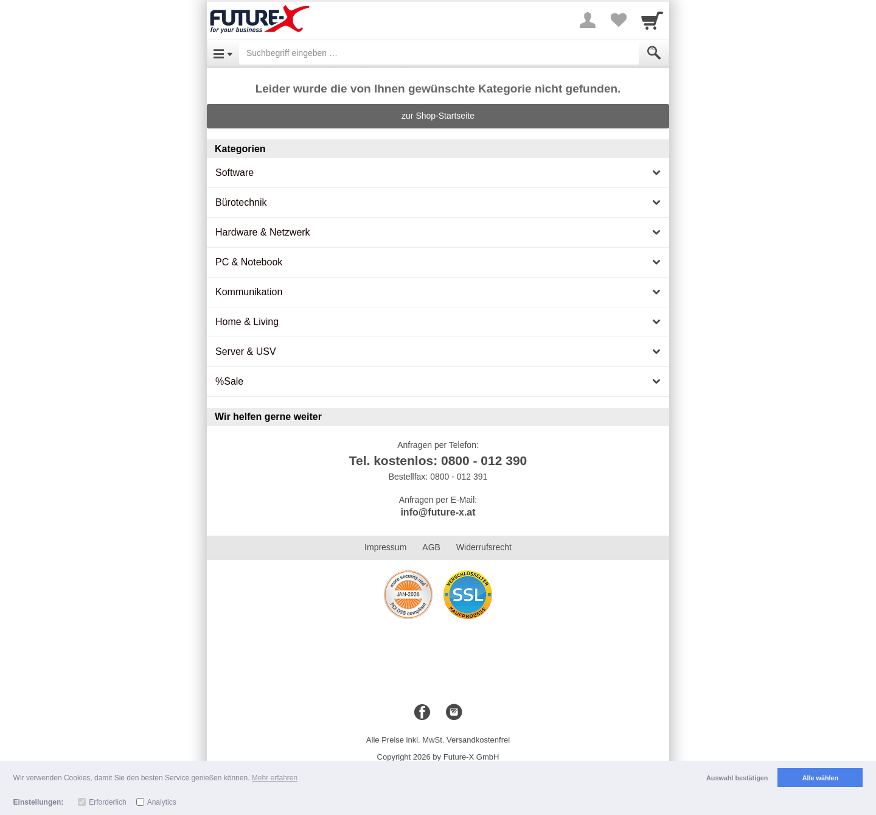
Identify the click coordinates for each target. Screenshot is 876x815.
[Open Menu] (223, 53)
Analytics (161, 802)
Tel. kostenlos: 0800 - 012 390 (438, 460)
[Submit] (654, 53)
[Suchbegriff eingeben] (439, 53)
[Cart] (652, 20)
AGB (431, 547)
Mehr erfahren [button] (274, 778)
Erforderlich (107, 802)
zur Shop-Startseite (437, 116)
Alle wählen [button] (820, 778)
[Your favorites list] (618, 20)
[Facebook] (422, 713)
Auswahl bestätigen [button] (737, 778)
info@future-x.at (437, 512)
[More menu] (588, 20)
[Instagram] (454, 713)
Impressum (385, 547)
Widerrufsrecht (484, 547)
